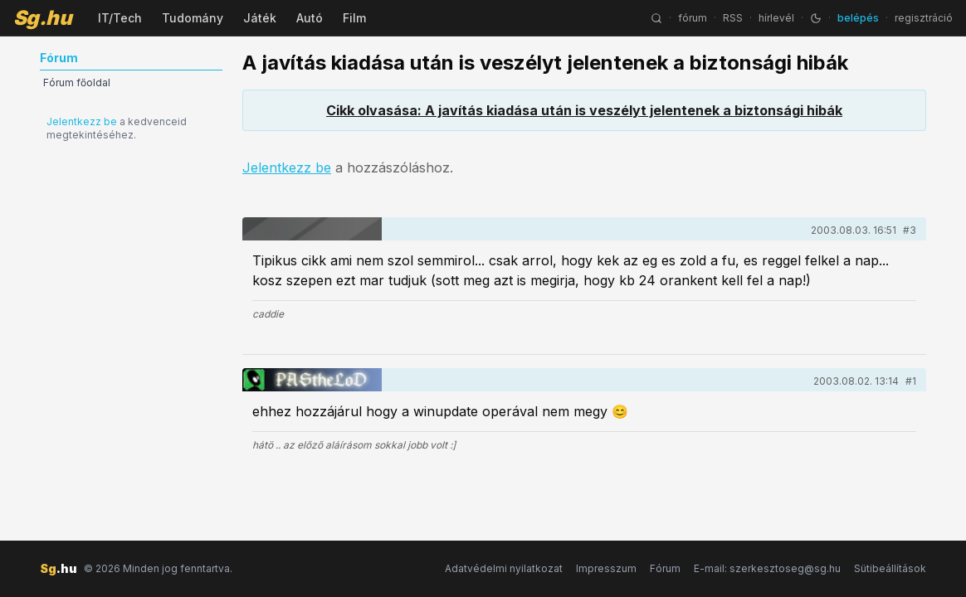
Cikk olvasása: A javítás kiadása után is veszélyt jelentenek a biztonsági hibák (584, 110)
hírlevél (776, 18)
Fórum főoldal (76, 82)
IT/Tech (120, 18)
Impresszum (606, 568)
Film (354, 18)
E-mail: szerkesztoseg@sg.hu (767, 568)
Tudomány (192, 18)
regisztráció (924, 18)
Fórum (665, 568)
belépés (858, 18)
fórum (692, 18)
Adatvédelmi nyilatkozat (504, 568)
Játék (259, 18)
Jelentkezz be (81, 121)
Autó (309, 18)
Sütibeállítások (890, 568)
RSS (733, 18)
